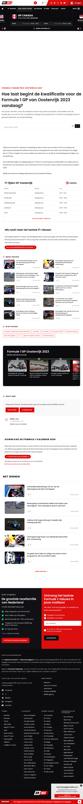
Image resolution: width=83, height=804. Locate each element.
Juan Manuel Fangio (71, 758)
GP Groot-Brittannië (51, 739)
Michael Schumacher (71, 723)
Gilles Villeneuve (69, 732)
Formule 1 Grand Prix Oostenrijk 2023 (22, 88)
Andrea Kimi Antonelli (31, 733)
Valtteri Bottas (29, 751)
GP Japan (47, 721)
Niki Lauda (67, 749)
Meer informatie (41, 28)
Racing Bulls (8, 739)
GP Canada (48, 727)
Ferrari (6, 721)
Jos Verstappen (69, 743)
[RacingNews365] (41, 793)
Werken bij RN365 (50, 691)
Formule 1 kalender (15, 669)
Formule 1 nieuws (71, 331)
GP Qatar (47, 769)
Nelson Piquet (68, 767)
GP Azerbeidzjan (49, 757)
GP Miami (47, 724)
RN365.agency (49, 694)
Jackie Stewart (69, 738)
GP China (47, 718)
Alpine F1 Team (9, 727)
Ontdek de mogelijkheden (15, 640)
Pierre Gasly (28, 757)
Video (63, 8)
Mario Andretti (69, 776)
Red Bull (6, 715)
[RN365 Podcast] (35, 3)
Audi (5, 730)
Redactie (47, 682)
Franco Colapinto (30, 775)
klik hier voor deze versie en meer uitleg (17, 464)
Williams (7, 742)
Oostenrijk (31, 147)
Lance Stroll (28, 760)
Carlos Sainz (28, 742)
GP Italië (47, 751)
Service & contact (50, 685)
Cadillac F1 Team (10, 745)
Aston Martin (8, 733)
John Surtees (68, 773)
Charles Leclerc (29, 724)
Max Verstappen (25, 8)
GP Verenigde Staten (51, 763)
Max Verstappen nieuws (32, 335)
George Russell (29, 721)
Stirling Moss (68, 755)
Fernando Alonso (30, 730)
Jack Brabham (69, 770)
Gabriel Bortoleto (30, 778)
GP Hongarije (48, 745)
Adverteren (48, 688)
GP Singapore (48, 760)
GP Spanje (47, 754)
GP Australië (48, 715)
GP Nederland (48, 748)
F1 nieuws (36, 331)
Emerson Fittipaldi (70, 761)
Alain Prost (67, 720)
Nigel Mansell (68, 752)
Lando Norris (28, 718)
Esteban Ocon (29, 748)
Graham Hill (68, 764)
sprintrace (6, 150)
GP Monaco (48, 730)
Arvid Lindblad (29, 754)
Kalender (38, 8)
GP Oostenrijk (48, 736)
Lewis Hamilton (29, 727)
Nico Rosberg (68, 717)
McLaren (7, 718)
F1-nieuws (12, 8)
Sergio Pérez (28, 745)
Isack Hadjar (28, 736)
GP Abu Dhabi (48, 772)
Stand (46, 8)
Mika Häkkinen (69, 741)
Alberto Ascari (69, 726)
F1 (19, 335)
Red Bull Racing (48, 335)
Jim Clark (67, 746)
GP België (47, 742)
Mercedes (7, 724)
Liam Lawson (28, 769)
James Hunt (68, 735)
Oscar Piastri (28, 739)
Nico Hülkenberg (29, 763)
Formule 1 (45, 331)
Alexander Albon (29, 766)
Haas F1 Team (9, 736)
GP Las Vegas (48, 766)
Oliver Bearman (29, 772)
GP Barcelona (48, 733)
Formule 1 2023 (57, 331)
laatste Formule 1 (11, 660)
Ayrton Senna (68, 729)
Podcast (55, 8)
